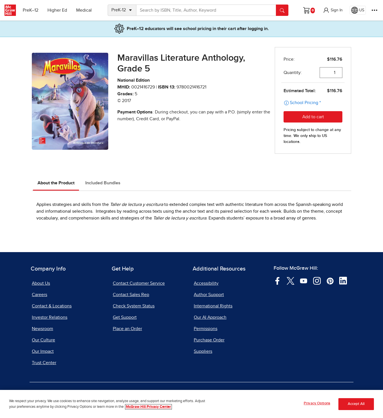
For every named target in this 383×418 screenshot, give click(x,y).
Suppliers (203, 351)
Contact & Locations (52, 306)
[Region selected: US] (357, 10)
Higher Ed (57, 10)
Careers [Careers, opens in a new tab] (39, 294)
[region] (191, 404)
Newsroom (42, 328)
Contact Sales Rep (131, 294)
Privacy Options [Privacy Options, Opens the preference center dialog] (317, 403)
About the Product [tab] (56, 183)
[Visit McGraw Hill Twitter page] (290, 280)
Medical (84, 10)
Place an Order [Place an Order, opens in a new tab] (127, 328)
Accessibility (206, 283)
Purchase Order (209, 340)
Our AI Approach (210, 317)
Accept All (356, 404)
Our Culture (43, 340)
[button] (332, 10)
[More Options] (374, 10)
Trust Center (44, 362)
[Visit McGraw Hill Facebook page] (277, 280)
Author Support (209, 294)
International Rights (213, 306)
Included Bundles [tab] (102, 183)
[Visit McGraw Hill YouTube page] (303, 280)
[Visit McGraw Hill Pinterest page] (330, 280)
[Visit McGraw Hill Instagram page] (317, 280)
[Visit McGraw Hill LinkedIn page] (343, 280)
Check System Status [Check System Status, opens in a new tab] (134, 306)
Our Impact (43, 351)
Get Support (125, 317)
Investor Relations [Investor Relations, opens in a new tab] (49, 317)
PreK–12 (30, 10)
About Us (41, 283)
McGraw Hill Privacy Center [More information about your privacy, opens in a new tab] (148, 407)
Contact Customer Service (139, 283)
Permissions (205, 328)
